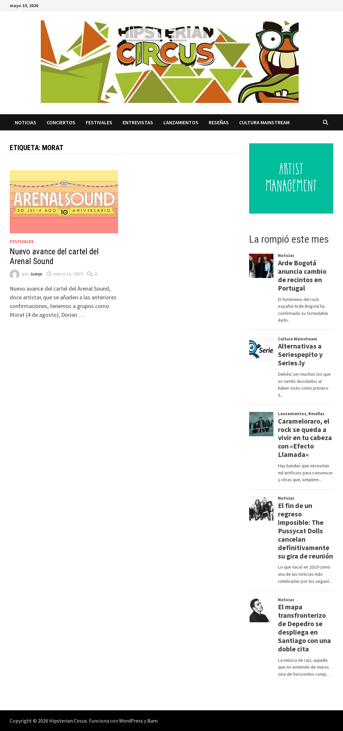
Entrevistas (138, 122)
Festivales (99, 122)
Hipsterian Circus (68, 720)
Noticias (25, 122)
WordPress (131, 720)
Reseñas (219, 122)
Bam (152, 720)
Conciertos (61, 122)
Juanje (36, 274)
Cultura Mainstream (264, 122)
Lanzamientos (180, 122)
